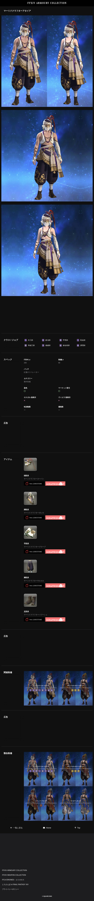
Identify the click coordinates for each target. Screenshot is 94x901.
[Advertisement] (47, 314)
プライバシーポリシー (10, 889)
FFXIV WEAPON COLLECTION (14, 875)
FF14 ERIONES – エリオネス (13, 880)
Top (77, 828)
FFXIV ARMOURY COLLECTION (47, 3)
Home (47, 828)
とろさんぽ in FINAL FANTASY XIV (15, 884)
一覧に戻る (16, 828)
